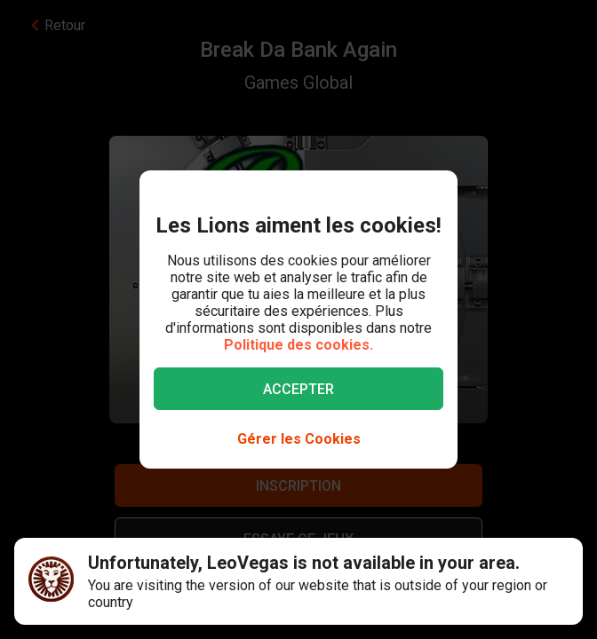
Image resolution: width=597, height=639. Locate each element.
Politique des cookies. (298, 344)
